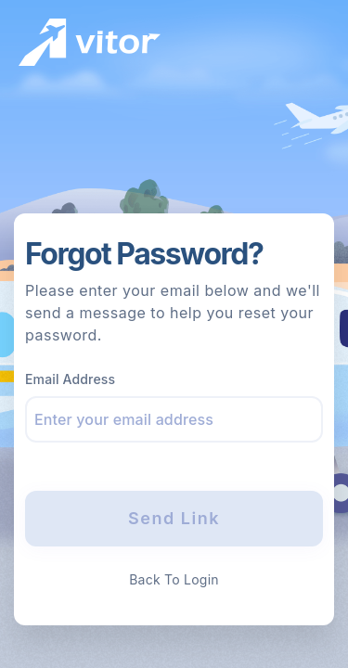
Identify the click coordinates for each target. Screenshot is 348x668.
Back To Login (174, 579)
